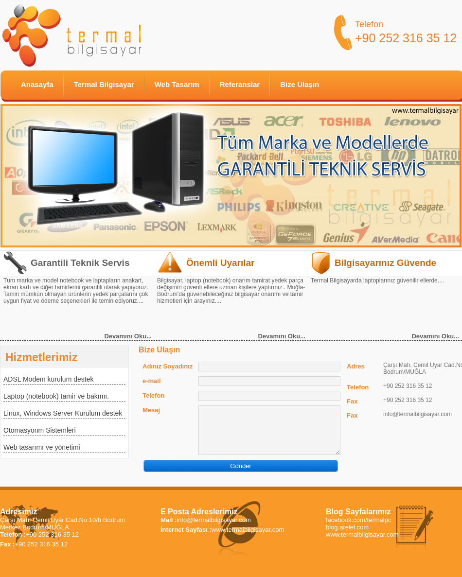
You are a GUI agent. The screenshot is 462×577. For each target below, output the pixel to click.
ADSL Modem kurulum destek (48, 379)
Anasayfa (37, 84)
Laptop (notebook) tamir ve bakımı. (56, 396)
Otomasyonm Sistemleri (39, 430)
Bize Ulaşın (299, 84)
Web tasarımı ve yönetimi (41, 447)
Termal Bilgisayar (104, 84)
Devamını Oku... (128, 336)
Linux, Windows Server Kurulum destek (62, 413)
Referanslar (240, 84)
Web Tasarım (177, 84)
